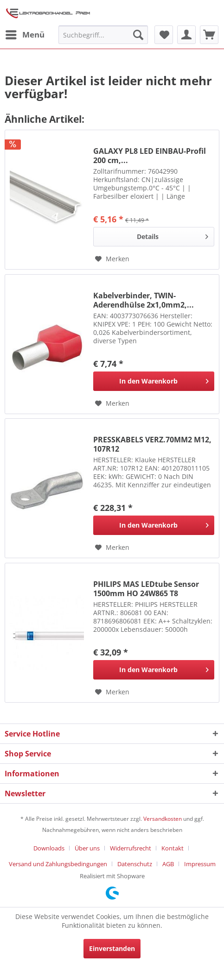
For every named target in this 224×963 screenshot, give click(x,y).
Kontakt (172, 848)
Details (172, 235)
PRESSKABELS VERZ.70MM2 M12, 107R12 (152, 444)
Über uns (87, 848)
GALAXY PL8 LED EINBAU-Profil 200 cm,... (149, 155)
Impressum (200, 864)
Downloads (48, 848)
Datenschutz (134, 864)
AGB (168, 864)
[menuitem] (24, 34)
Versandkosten (162, 819)
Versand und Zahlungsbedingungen (58, 864)
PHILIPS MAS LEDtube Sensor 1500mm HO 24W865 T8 (146, 588)
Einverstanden (112, 948)
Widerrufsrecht (130, 848)
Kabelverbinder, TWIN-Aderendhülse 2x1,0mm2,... (143, 300)
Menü (25, 33)
